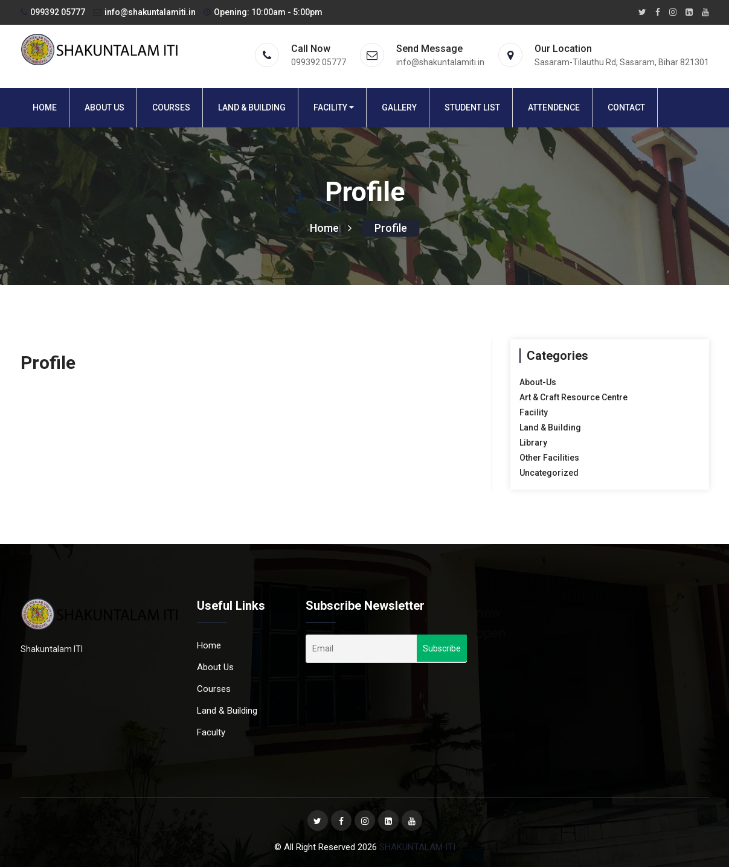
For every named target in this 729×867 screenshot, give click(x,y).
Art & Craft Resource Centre (573, 397)
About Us (104, 107)
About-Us (537, 382)
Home (45, 107)
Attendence (554, 107)
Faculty (211, 732)
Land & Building (252, 107)
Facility (330, 107)
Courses (171, 107)
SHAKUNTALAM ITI (417, 847)
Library (533, 442)
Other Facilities (549, 457)
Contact (626, 107)
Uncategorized (549, 473)
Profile (390, 228)
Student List (472, 107)
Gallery (399, 107)
